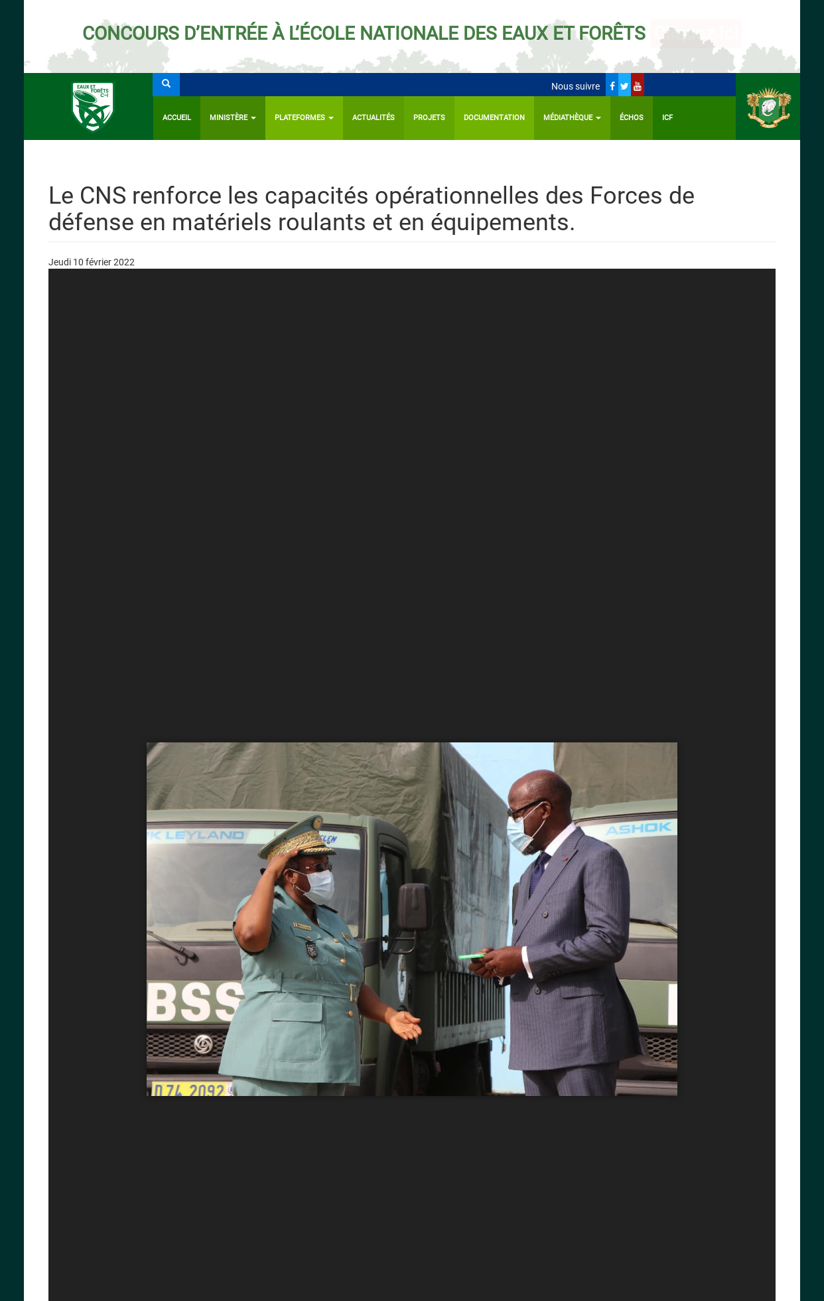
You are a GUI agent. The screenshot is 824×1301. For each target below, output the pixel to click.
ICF (667, 117)
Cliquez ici (695, 33)
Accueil (177, 117)
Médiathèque (572, 117)
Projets (429, 117)
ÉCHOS (632, 117)
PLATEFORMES (304, 117)
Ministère (233, 117)
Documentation (494, 117)
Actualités (373, 117)
